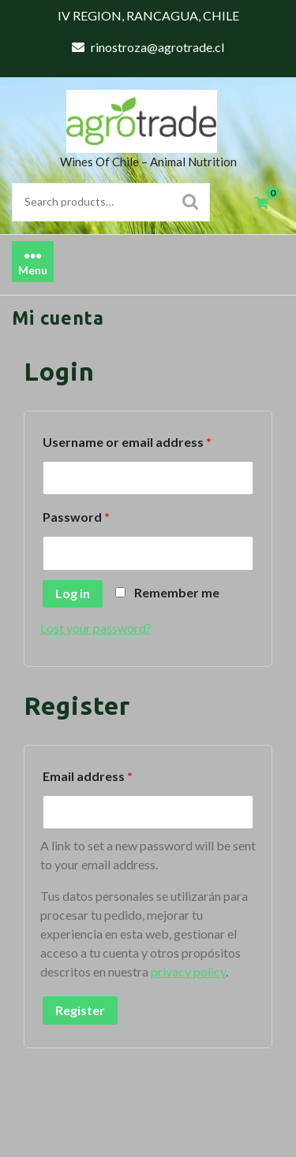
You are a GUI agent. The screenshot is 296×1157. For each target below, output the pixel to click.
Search (190, 202)
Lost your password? (96, 627)
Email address (88, 775)
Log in (72, 593)
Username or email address (127, 441)
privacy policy (188, 971)
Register (80, 1010)
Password (76, 516)
